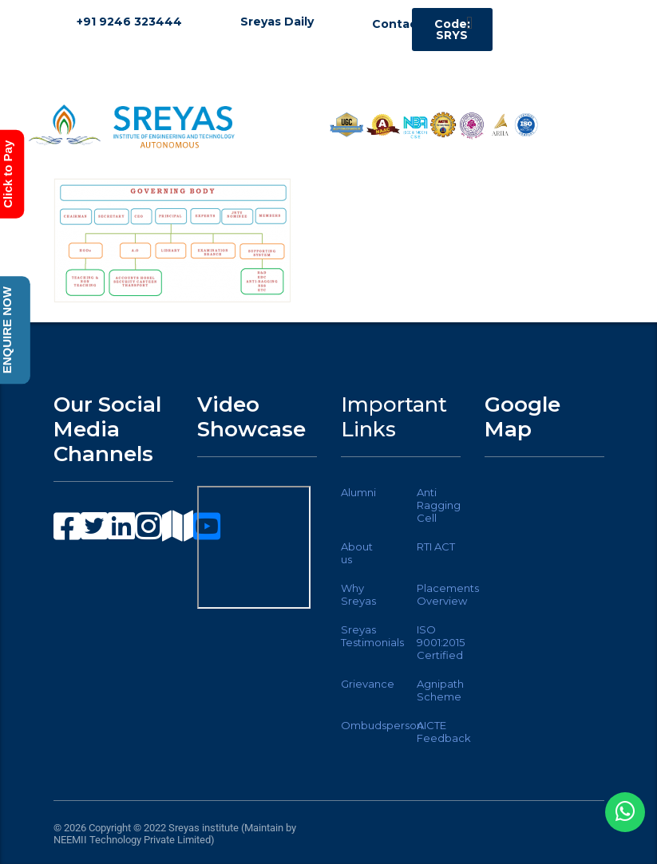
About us (357, 553)
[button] (469, 22)
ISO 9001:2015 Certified (441, 642)
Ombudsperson (382, 725)
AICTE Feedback (444, 731)
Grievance (367, 683)
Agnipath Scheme (440, 690)
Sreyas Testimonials (372, 636)
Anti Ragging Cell (439, 505)
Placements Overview (448, 594)
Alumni (358, 492)
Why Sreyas (358, 594)
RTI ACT (436, 546)
